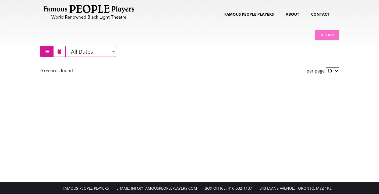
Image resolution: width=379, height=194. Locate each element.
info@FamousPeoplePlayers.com (164, 188)
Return (327, 34)
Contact (320, 14)
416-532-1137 (240, 188)
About (292, 14)
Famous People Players (249, 14)
